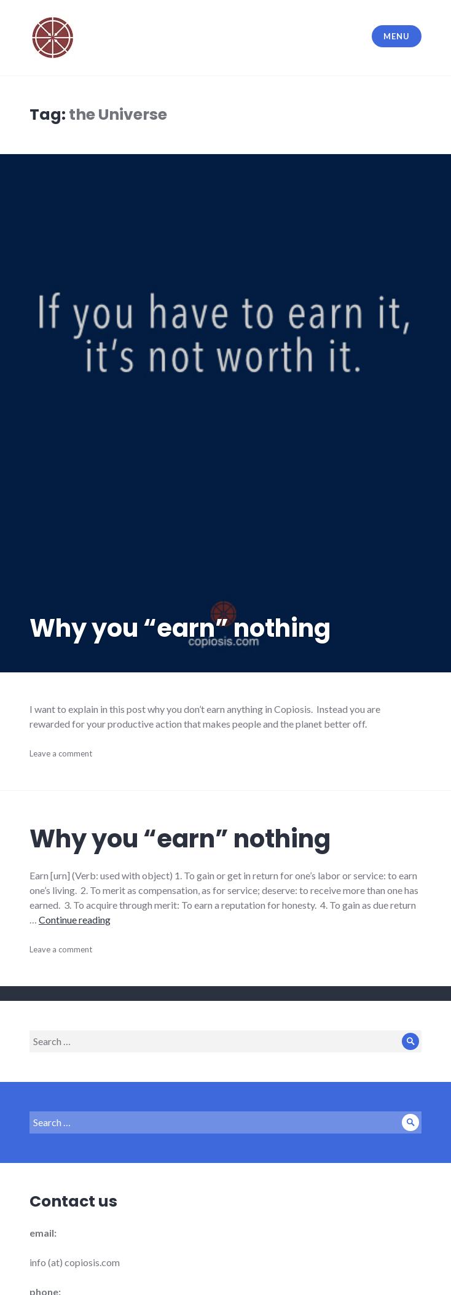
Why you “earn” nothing (180, 628)
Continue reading (75, 919)
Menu (396, 36)
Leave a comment (60, 753)
